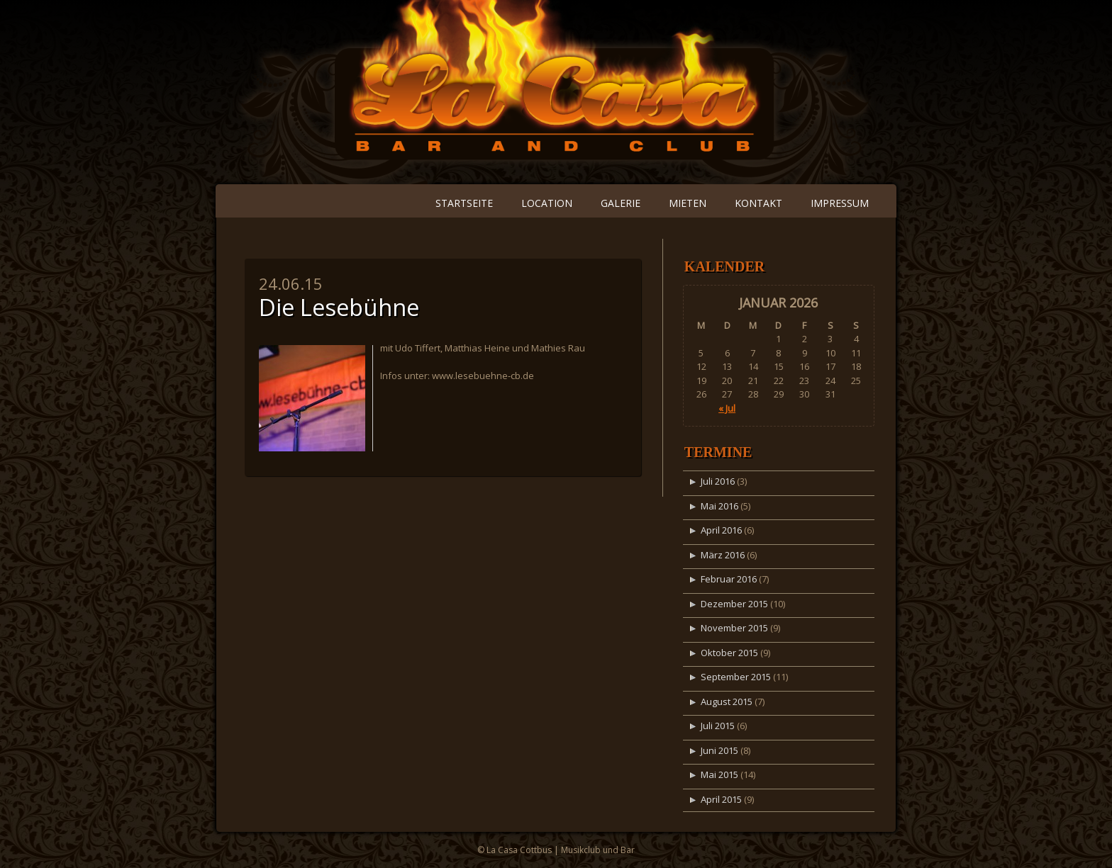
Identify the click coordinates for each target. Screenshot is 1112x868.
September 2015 (736, 676)
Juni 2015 (719, 750)
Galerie (620, 203)
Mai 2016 (719, 506)
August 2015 (726, 701)
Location (546, 203)
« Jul (726, 408)
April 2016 (721, 530)
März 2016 (723, 554)
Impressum (840, 203)
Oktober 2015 (729, 652)
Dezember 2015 (734, 603)
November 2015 (734, 627)
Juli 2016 (718, 481)
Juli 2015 (718, 725)
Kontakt (758, 203)
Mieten (687, 203)
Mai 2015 (719, 774)
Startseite (464, 203)
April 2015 (721, 799)
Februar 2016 (729, 579)
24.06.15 (291, 283)
